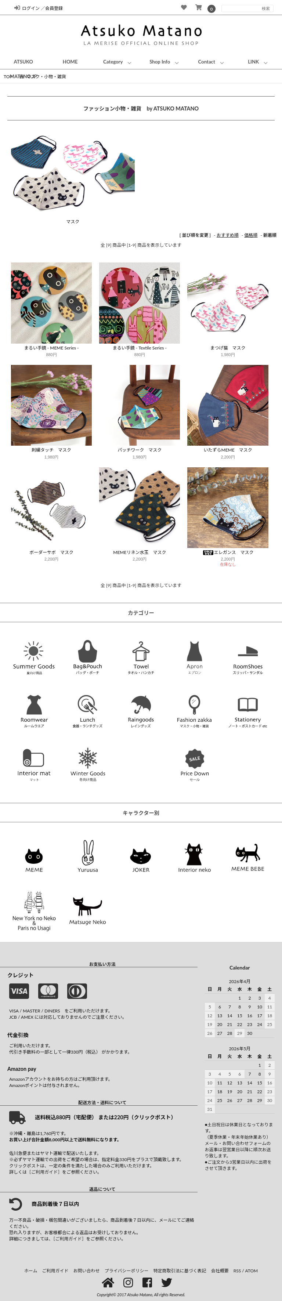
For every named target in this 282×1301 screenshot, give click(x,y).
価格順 (250, 235)
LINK (253, 62)
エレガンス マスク (228, 552)
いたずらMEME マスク (228, 450)
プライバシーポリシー (127, 1270)
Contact (206, 62)
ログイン (27, 8)
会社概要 (220, 1270)
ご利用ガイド (55, 1270)
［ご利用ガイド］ (44, 1172)
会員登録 (54, 8)
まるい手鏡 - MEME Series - (51, 348)
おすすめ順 (228, 235)
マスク (72, 221)
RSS (237, 1270)
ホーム (30, 1270)
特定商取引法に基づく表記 (179, 1270)
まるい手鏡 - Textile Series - (140, 348)
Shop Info (159, 62)
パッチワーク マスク (140, 450)
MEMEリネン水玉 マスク (139, 552)
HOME (70, 62)
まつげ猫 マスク (228, 348)
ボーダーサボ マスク (51, 552)
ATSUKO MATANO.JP (23, 69)
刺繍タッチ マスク (51, 450)
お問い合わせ (86, 1270)
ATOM (251, 1270)
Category (113, 62)
